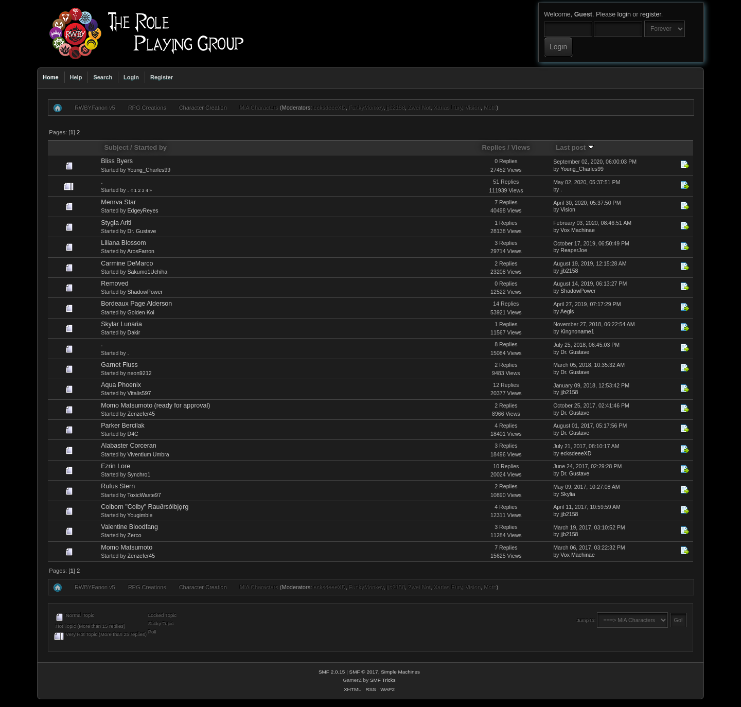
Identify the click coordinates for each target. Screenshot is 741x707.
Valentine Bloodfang (129, 527)
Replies (493, 147)
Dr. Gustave (142, 231)
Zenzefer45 (141, 414)
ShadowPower (145, 292)
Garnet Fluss (119, 364)
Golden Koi (141, 312)
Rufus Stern (118, 486)
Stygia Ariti (116, 222)
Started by (150, 147)
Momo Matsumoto (126, 547)
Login (131, 77)
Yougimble (139, 515)
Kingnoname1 (577, 331)
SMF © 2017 (363, 672)
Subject (116, 147)
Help (76, 77)
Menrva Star (118, 202)
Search (102, 77)
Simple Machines (400, 672)
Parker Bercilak (123, 425)
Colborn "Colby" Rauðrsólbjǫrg (144, 506)
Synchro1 (139, 474)
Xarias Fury (448, 107)
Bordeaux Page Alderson (136, 303)
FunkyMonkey (366, 107)
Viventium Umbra (148, 454)
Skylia (567, 494)
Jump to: (586, 620)
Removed (114, 283)
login (624, 14)
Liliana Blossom (123, 242)
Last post (575, 147)
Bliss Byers (117, 161)
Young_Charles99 (148, 170)
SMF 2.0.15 (332, 672)
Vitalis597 (139, 393)
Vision (473, 107)
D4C (133, 434)
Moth (490, 107)
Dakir (134, 332)
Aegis (567, 311)
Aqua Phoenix (121, 384)
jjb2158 (396, 107)
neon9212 (140, 373)
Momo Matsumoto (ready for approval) (155, 405)
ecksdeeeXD (329, 107)
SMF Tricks (383, 680)
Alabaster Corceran (128, 445)
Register (161, 77)
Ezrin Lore (115, 466)
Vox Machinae (577, 230)
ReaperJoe (573, 250)
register (650, 14)
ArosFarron (140, 251)
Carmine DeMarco (127, 263)
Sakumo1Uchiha (148, 272)
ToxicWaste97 (144, 495)
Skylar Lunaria (121, 324)
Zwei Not (419, 107)
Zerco (135, 535)
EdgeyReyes (143, 210)
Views (521, 147)
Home (51, 77)
